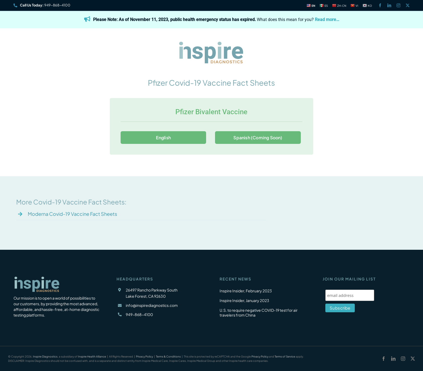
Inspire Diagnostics (45, 356)
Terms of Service (285, 356)
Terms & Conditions (168, 356)
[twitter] (408, 5)
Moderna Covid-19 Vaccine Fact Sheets (72, 214)
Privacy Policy (144, 356)
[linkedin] (389, 5)
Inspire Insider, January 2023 (244, 300)
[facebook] (380, 5)
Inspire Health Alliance (92, 356)
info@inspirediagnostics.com (152, 305)
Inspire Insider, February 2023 (246, 290)
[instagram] (398, 5)
